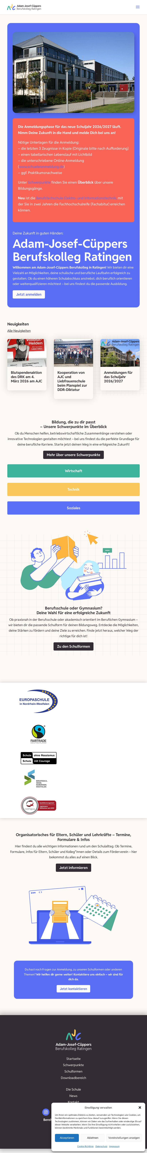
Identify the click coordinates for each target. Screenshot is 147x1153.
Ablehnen (92, 1137)
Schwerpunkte (39, 182)
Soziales (73, 508)
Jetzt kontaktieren (73, 989)
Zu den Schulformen (73, 646)
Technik (73, 489)
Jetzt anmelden (28, 294)
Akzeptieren (67, 1137)
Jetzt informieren (73, 867)
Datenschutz (101, 1146)
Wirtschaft (73, 471)
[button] (140, 1107)
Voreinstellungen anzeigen (124, 1137)
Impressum (114, 1146)
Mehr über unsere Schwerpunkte (73, 454)
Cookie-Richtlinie (85, 1146)
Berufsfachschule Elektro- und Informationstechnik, (76, 198)
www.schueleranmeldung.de (41, 166)
